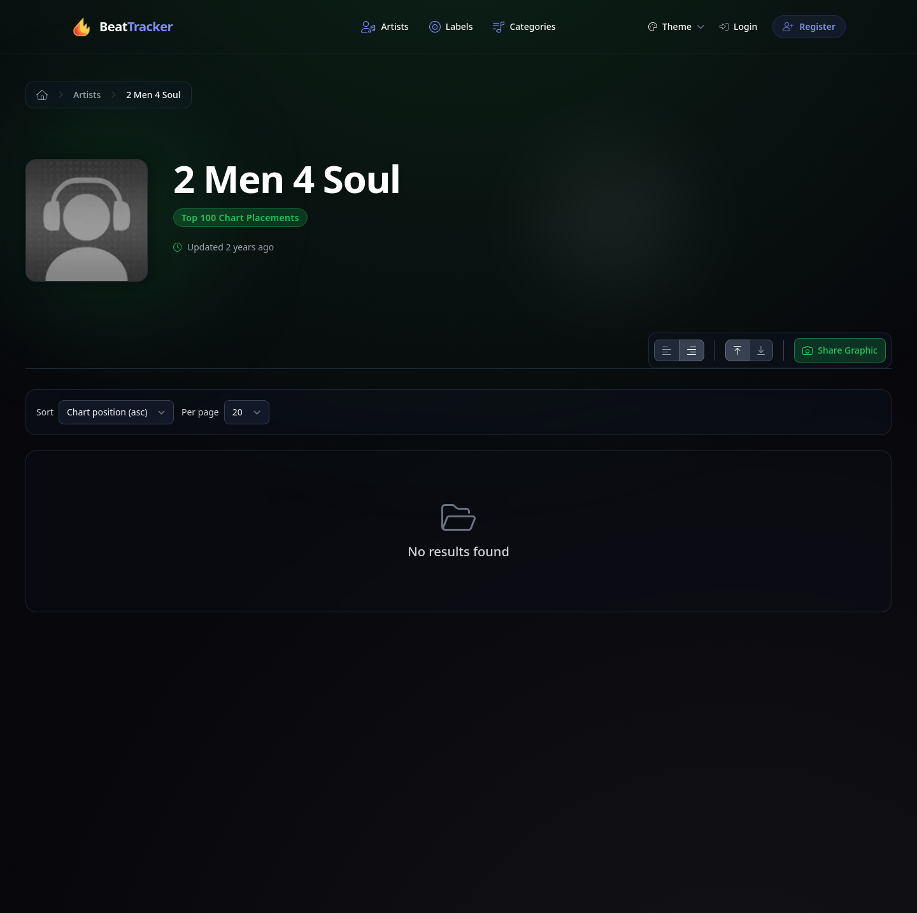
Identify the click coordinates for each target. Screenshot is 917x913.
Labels (451, 27)
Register (809, 26)
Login (738, 26)
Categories (524, 27)
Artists (384, 27)
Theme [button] (676, 26)
